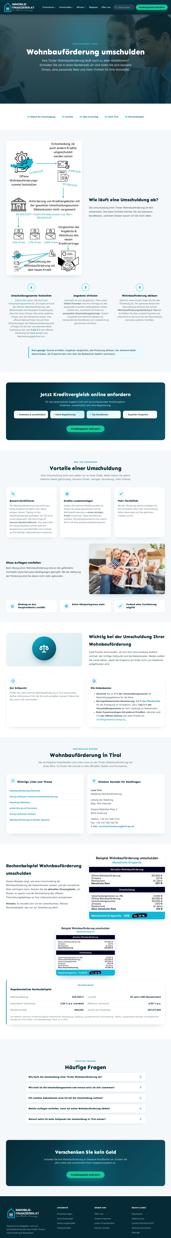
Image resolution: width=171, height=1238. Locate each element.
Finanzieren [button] (49, 7)
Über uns (106, 7)
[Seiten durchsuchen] (124, 7)
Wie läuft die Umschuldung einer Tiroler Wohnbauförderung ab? (65, 1076)
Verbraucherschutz (141, 1228)
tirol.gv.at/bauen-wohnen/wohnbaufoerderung (34, 796)
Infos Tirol (111, 117)
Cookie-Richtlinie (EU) (143, 1223)
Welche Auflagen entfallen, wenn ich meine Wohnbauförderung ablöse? (69, 1108)
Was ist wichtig (89, 117)
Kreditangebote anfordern (152, 7)
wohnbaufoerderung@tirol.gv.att (116, 826)
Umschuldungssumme (19, 303)
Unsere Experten (102, 1218)
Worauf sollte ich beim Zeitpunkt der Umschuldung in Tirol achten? (67, 1119)
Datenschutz (138, 1218)
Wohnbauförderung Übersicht (25, 790)
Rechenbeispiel (134, 117)
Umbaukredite (64, 1228)
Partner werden (102, 1228)
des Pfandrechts (151, 701)
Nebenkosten (36, 333)
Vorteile (67, 117)
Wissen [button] (81, 7)
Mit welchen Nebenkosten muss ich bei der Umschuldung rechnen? (65, 1097)
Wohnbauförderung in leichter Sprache (30, 820)
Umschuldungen (65, 1218)
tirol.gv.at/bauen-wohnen (23, 814)
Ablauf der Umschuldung (41, 117)
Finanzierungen (64, 1214)
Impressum (137, 1214)
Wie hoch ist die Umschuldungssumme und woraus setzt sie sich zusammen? (71, 1087)
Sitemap (136, 1232)
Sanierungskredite (66, 1223)
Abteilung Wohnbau (20, 802)
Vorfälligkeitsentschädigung (110, 719)
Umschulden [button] (66, 7)
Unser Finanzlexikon (104, 1223)
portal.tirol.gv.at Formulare (23, 808)
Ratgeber (93, 7)
